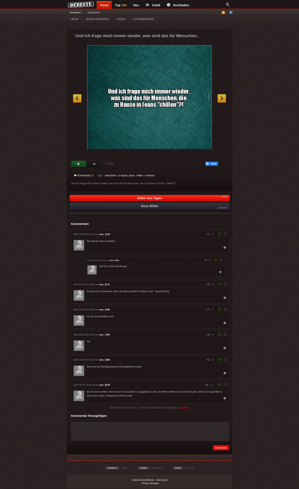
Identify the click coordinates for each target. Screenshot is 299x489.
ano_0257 (114, 260)
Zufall (153, 5)
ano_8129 (104, 385)
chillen (139, 175)
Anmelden (75, 12)
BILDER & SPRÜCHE (97, 19)
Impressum (161, 480)
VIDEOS (120, 19)
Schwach (94, 164)
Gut (79, 164)
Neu (136, 5)
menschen (110, 175)
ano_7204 (104, 334)
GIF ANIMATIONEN (143, 19)
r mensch (149, 175)
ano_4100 (104, 309)
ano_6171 (104, 284)
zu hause (123, 175)
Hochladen (178, 5)
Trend (104, 5)
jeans (132, 175)
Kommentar (84, 175)
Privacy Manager (150, 483)
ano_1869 (104, 360)
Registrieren (94, 12)
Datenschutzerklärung (143, 480)
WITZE (74, 19)
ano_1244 (104, 234)
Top (121, 5)
